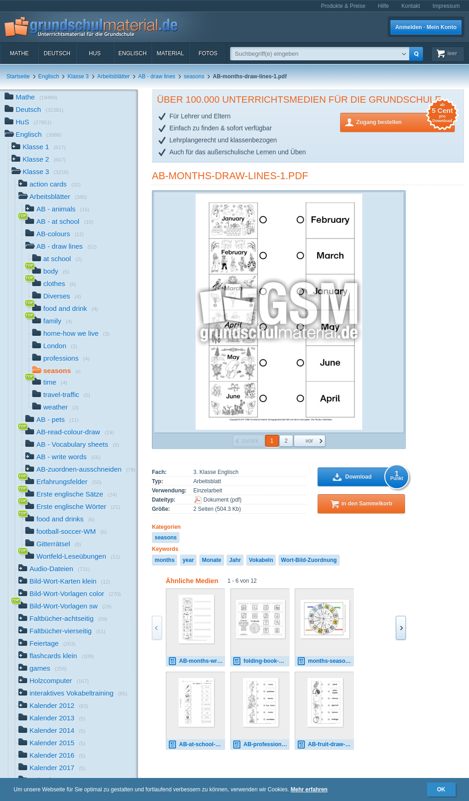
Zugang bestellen (405, 121)
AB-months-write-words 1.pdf (196, 661)
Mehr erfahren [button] (309, 789)
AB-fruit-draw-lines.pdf (325, 744)
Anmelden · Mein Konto (426, 27)
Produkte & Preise (343, 6)
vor (309, 441)
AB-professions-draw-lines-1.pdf (261, 744)
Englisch (132, 53)
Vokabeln (261, 560)
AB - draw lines (156, 76)
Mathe (19, 53)
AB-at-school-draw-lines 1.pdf (196, 744)
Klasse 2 (39, 160)
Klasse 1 (39, 147)
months (164, 560)
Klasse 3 (78, 76)
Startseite (18, 76)
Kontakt (410, 6)
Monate (211, 560)
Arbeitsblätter (113, 76)
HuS (94, 53)
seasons (194, 76)
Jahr (235, 560)
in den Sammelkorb (367, 503)
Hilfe (383, 6)
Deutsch (57, 53)
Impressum (446, 6)
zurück (250, 441)
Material (170, 53)
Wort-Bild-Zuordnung (309, 560)
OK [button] (441, 789)
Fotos (207, 53)
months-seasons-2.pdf (325, 661)
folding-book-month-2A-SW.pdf (261, 661)
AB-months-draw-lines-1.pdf (230, 175)
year (188, 560)
